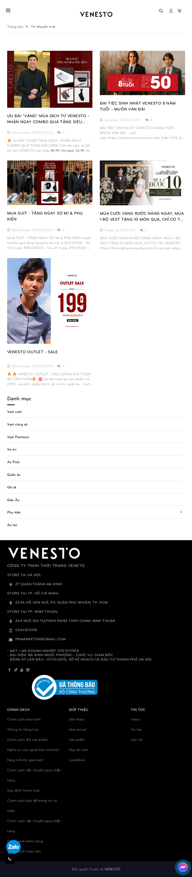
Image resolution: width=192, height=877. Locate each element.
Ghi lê (11, 487)
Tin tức (136, 729)
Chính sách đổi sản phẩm (27, 739)
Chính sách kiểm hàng (25, 841)
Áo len (12, 525)
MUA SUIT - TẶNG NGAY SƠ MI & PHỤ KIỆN (45, 216)
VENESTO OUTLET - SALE (32, 351)
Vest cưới (14, 411)
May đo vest (78, 749)
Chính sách (18, 709)
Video (135, 719)
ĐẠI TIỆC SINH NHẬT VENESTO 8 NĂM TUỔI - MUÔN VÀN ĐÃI (138, 106)
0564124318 (26, 630)
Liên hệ (137, 739)
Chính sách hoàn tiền (24, 851)
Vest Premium (18, 437)
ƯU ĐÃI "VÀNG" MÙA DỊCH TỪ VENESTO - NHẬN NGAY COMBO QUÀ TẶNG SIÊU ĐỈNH (48, 119)
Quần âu (14, 474)
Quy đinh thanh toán (23, 790)
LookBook (77, 760)
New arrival (77, 729)
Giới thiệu (77, 719)
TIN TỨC (138, 709)
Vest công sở (17, 424)
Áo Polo (13, 462)
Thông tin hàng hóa (23, 729)
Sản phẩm (77, 739)
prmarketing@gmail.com (40, 639)
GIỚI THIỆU (78, 709)
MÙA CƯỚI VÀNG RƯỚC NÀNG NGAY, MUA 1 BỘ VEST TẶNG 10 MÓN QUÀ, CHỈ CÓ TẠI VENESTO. (142, 216)
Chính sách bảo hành (24, 719)
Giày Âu (13, 500)
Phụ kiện (14, 512)
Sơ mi (11, 449)
